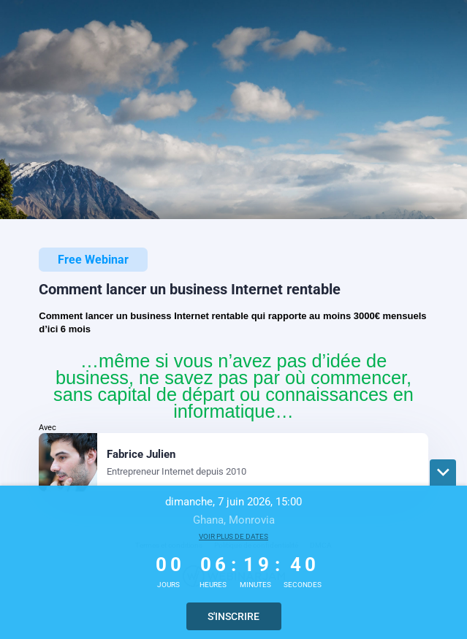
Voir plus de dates (233, 536)
